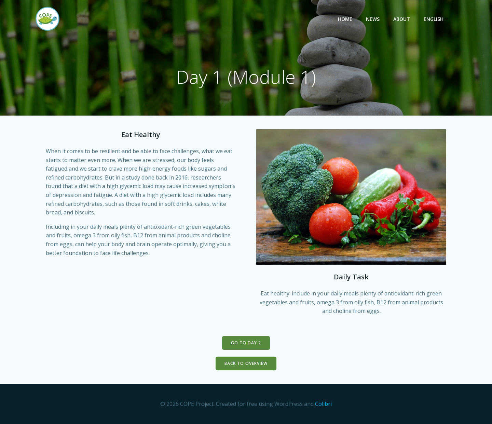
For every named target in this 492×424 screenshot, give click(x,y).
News (373, 19)
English (437, 19)
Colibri (323, 404)
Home (345, 19)
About (401, 19)
